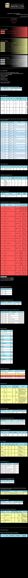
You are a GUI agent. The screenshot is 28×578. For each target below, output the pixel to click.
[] (14, 22)
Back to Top (2, 91)
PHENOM (3, 31)
